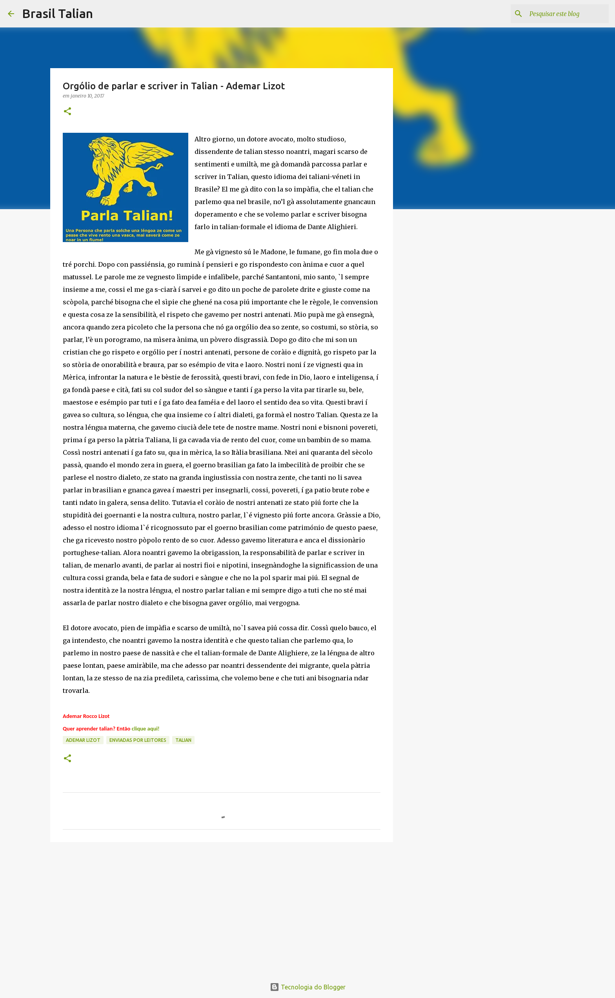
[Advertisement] (221, 909)
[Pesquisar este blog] (567, 13)
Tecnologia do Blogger (308, 987)
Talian (183, 740)
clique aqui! (146, 728)
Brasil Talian (57, 13)
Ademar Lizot (83, 740)
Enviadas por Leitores (137, 740)
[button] (67, 112)
